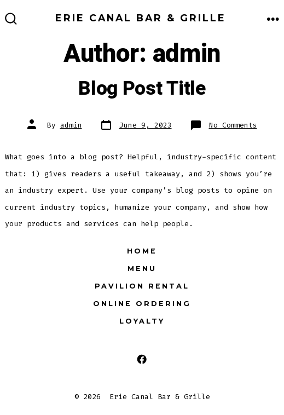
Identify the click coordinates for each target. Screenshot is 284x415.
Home (142, 251)
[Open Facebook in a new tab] (142, 359)
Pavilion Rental (142, 286)
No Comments (233, 125)
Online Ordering (142, 303)
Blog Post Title (141, 88)
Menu (142, 268)
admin (71, 125)
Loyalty (142, 321)
